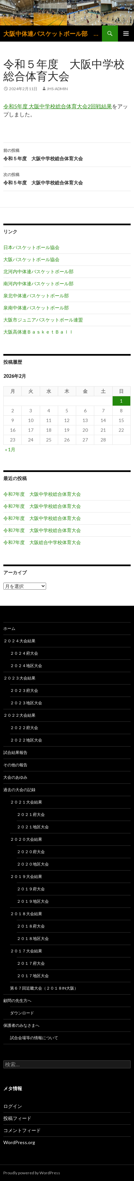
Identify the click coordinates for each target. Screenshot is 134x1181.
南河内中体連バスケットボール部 (38, 283)
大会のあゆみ (15, 777)
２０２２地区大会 (26, 740)
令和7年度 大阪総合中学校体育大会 (42, 542)
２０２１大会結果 (26, 802)
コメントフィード (22, 1130)
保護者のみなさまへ (21, 1025)
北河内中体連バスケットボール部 (38, 271)
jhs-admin (57, 88)
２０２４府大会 (24, 653)
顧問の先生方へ (17, 1000)
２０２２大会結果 (19, 715)
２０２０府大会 (31, 851)
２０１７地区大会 (33, 975)
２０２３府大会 (24, 690)
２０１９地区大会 (33, 901)
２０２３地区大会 (26, 702)
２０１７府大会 (31, 963)
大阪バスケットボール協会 (31, 259)
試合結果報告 (15, 752)
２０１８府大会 (31, 926)
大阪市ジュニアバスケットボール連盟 (43, 319)
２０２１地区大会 (33, 826)
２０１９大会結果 (26, 876)
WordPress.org (19, 1142)
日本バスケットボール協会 (31, 247)
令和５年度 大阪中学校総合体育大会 (67, 153)
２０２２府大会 (24, 727)
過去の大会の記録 (19, 789)
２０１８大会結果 (26, 913)
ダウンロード (22, 1012)
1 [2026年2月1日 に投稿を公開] (121, 401)
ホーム (9, 628)
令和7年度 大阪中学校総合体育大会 (42, 494)
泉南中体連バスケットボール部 (36, 307)
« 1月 (10, 449)
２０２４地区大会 (26, 665)
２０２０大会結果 (26, 839)
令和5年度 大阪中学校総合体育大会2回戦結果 (57, 106)
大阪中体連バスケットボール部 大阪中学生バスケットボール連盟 (52, 33)
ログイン (12, 1106)
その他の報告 (15, 764)
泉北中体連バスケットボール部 (36, 295)
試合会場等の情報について (34, 1037)
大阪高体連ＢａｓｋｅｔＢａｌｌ (38, 332)
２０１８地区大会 (33, 938)
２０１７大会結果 (26, 950)
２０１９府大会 (31, 888)
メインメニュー (126, 33)
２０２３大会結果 (19, 678)
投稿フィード (17, 1118)
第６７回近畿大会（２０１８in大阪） (44, 988)
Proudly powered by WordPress (31, 1172)
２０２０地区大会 (33, 864)
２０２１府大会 (31, 814)
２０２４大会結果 (19, 640)
